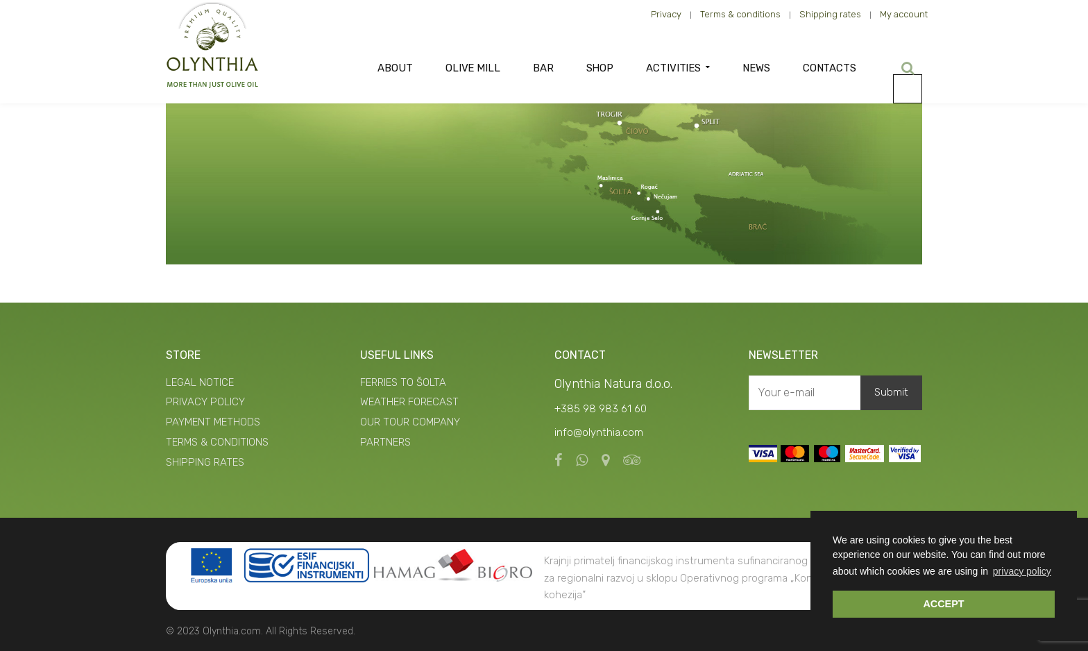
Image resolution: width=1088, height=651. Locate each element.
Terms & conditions (740, 14)
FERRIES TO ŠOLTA (403, 382)
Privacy (666, 14)
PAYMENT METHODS (213, 422)
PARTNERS (385, 442)
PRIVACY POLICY (205, 402)
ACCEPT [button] (943, 603)
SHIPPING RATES (205, 462)
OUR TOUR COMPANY (410, 422)
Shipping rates (830, 14)
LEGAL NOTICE (200, 382)
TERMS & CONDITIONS (217, 442)
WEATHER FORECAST (409, 402)
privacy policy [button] (1022, 571)
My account (904, 14)
